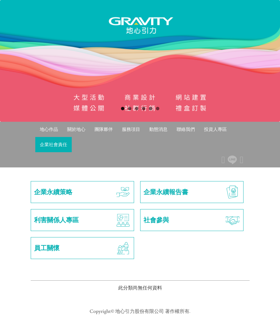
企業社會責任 (53, 144)
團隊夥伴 (104, 129)
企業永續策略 (82, 192)
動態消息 (158, 129)
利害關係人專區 (82, 220)
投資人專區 (215, 129)
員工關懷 (82, 248)
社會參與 (191, 220)
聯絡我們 (186, 129)
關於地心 (76, 129)
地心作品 (49, 129)
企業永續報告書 (191, 192)
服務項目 (131, 129)
